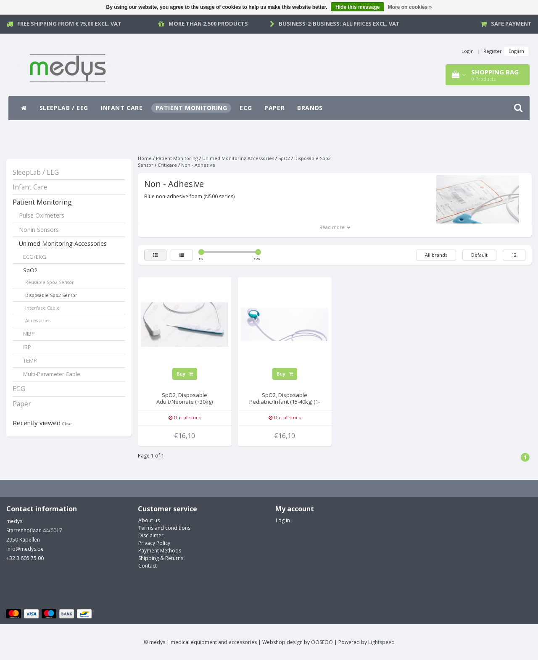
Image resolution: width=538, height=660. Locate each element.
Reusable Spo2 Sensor (49, 282)
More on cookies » (410, 7)
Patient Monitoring (191, 108)
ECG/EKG (34, 256)
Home (145, 158)
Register (492, 51)
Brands (310, 108)
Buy (185, 374)
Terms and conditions (164, 527)
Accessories (37, 320)
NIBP (29, 333)
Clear (67, 423)
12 (514, 255)
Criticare (167, 165)
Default (479, 255)
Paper (274, 108)
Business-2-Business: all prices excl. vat (339, 23)
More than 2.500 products (208, 23)
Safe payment (511, 23)
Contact (147, 565)
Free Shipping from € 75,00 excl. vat (69, 23)
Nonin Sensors (39, 230)
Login (468, 51)
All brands (436, 255)
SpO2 (30, 270)
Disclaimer (151, 535)
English (516, 51)
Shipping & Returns (160, 558)
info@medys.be (25, 548)
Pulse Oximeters (41, 215)
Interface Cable (42, 308)
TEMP (30, 360)
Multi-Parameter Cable (51, 374)
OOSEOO (322, 642)
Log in (283, 520)
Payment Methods (159, 550)
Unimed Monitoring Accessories (63, 243)
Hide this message (357, 7)
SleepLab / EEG (64, 108)
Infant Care (122, 108)
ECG (246, 108)
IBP (27, 347)
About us (149, 520)
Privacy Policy (154, 543)
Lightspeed (381, 642)
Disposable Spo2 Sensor (51, 295)
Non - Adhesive (198, 165)
